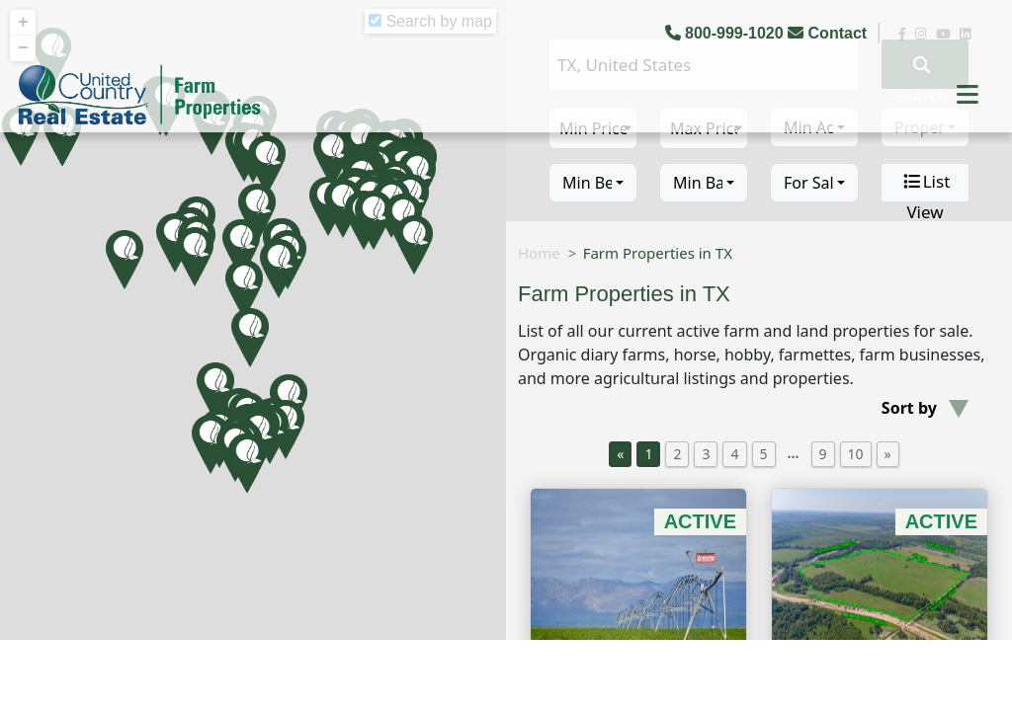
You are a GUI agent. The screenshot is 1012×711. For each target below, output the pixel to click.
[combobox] (592, 182)
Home (539, 253)
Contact (829, 33)
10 (856, 453)
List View (925, 182)
